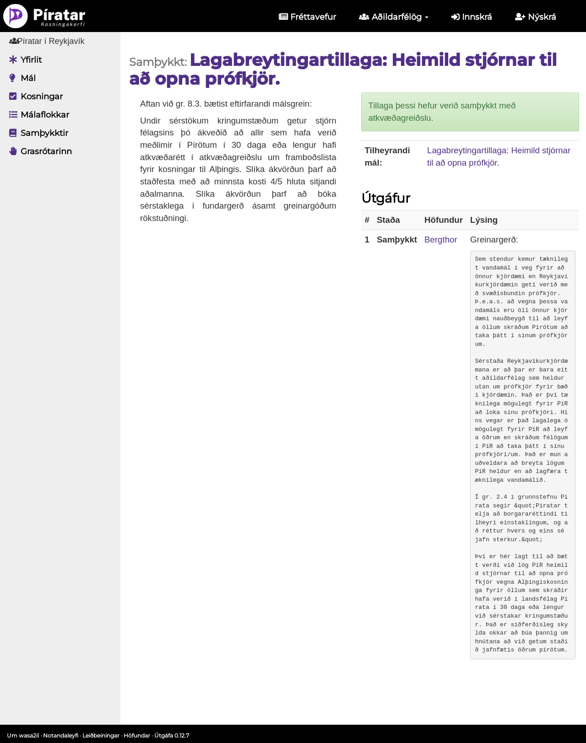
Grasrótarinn (38, 151)
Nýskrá (535, 17)
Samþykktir (36, 133)
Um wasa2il (23, 735)
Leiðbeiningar (100, 735)
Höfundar (137, 735)
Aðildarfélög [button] (394, 17)
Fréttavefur (307, 17)
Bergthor (447, 239)
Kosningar (34, 97)
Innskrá (471, 17)
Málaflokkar (37, 115)
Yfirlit (23, 60)
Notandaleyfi (60, 735)
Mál (20, 78)
